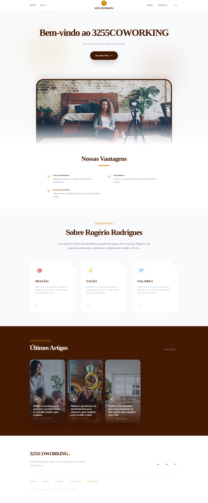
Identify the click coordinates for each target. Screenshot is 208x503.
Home (33, 5)
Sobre (149, 5)
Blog (44, 5)
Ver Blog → (171, 350)
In (158, 464)
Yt (175, 464)
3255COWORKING (50, 453)
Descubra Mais (104, 55)
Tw (167, 464)
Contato (162, 5)
